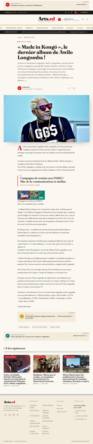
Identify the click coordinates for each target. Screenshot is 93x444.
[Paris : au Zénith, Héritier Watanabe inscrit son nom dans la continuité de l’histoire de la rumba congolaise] (17, 364)
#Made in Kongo (55, 327)
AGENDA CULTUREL (46, 417)
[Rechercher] (87, 19)
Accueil (20, 37)
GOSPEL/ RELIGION (56, 28)
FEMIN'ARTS (28, 28)
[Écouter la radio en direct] (81, 12)
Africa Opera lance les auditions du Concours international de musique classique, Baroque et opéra (76, 378)
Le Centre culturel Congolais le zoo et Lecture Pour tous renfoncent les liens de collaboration (39, 32)
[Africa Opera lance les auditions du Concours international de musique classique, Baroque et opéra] (76, 364)
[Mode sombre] (83, 19)
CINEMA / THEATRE (45, 412)
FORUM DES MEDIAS (41, 28)
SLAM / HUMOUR (45, 427)
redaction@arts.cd (80, 419)
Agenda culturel (62, 411)
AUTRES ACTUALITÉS (34, 432)
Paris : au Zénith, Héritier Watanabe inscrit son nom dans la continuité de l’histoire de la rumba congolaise (15, 379)
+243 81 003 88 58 (81, 416)
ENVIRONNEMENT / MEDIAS (13, 28)
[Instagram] (71, 12)
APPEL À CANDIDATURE (35, 422)
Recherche (60, 408)
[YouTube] (68, 12)
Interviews (79, 28)
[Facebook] (65, 12)
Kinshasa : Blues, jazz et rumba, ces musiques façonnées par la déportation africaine (44, 378)
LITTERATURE (34, 416)
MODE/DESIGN (47, 421)
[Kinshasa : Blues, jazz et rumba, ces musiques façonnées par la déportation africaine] (46, 364)
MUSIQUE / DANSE (29, 37)
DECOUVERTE (34, 426)
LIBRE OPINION (47, 405)
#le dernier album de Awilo (39, 327)
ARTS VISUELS (34, 410)
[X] (18, 415)
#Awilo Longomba (24, 327)
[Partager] (73, 88)
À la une (59, 405)
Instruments (69, 28)
